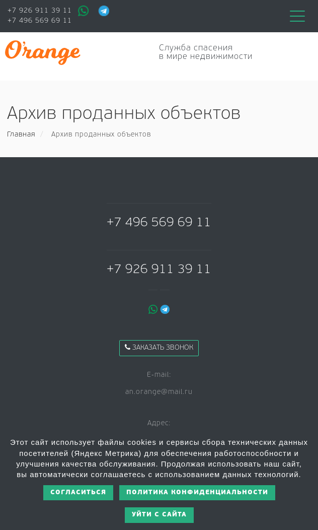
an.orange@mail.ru (159, 392)
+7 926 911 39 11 (40, 11)
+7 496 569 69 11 (40, 21)
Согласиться (78, 492)
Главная (21, 135)
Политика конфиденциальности (197, 492)
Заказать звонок (159, 348)
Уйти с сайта (159, 514)
